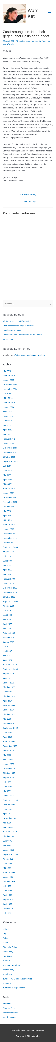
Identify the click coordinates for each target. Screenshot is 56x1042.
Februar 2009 (9, 579)
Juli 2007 (7, 646)
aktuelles (7, 929)
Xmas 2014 (8, 339)
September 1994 (10, 854)
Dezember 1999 (10, 768)
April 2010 (7, 515)
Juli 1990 (7, 913)
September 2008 (10, 601)
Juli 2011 (7, 466)
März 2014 (8, 398)
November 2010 (10, 502)
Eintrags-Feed (9, 1008)
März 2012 (8, 434)
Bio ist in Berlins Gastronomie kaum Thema (22, 334)
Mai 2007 (7, 655)
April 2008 (7, 624)
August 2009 (8, 551)
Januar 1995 (8, 850)
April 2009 (7, 570)
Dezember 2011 (10, 448)
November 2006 (10, 665)
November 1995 (10, 832)
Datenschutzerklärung (21, 1030)
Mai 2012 (7, 425)
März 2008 (8, 628)
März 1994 (8, 868)
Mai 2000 (7, 755)
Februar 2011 (9, 488)
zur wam (47, 41)
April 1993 (7, 895)
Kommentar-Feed (10, 1012)
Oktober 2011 (9, 457)
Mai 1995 (7, 845)
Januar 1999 (8, 795)
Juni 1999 (7, 786)
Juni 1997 (7, 809)
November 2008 (10, 592)
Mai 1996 (7, 823)
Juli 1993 (7, 886)
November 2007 (10, 637)
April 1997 (7, 813)
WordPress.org (9, 1017)
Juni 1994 (7, 863)
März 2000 (8, 759)
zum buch (7, 974)
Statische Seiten (10, 947)
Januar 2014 (8, 407)
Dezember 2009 (10, 533)
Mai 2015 (7, 371)
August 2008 (8, 606)
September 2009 (10, 547)
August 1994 (8, 859)
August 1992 (8, 899)
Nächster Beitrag (28, 201)
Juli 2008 (7, 610)
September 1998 (10, 800)
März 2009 (8, 574)
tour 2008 (7, 956)
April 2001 (7, 737)
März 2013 (8, 411)
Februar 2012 (9, 439)
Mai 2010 (7, 511)
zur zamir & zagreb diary (14, 988)
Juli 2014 (7, 393)
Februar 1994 (9, 872)
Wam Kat (33, 13)
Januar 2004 (8, 710)
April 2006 (7, 678)
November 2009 (10, 538)
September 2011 (10, 461)
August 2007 (8, 642)
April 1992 (7, 904)
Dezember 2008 (10, 588)
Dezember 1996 (10, 818)
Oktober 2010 (9, 506)
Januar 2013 (8, 416)
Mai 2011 (7, 475)
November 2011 (10, 452)
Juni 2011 (7, 470)
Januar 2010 (8, 529)
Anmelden (7, 1003)
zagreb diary (8, 969)
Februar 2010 (9, 524)
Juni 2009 (7, 561)
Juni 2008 (7, 615)
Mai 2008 (7, 619)
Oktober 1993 (9, 881)
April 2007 (7, 660)
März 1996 (8, 827)
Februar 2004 (9, 705)
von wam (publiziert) (12, 965)
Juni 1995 (7, 841)
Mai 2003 (7, 719)
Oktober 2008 (9, 597)
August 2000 (8, 750)
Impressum (40, 1030)
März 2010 (8, 520)
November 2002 (10, 723)
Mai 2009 (7, 565)
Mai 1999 (7, 791)
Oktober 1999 (9, 773)
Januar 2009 (8, 583)
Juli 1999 (7, 782)
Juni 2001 (7, 732)
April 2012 (7, 430)
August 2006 (8, 673)
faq (4, 933)
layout (5, 942)
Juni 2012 (7, 420)
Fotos (5, 938)
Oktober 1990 (9, 908)
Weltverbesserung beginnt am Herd (18, 325)
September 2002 (10, 728)
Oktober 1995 (9, 836)
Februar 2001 (9, 741)
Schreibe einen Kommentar (29, 41)
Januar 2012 (8, 443)
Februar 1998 (9, 805)
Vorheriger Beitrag (28, 194)
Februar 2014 (9, 402)
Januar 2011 (8, 493)
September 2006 (10, 669)
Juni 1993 (7, 890)
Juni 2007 (7, 651)
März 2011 (8, 484)
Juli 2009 (7, 556)
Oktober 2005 (9, 687)
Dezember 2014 (10, 384)
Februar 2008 (9, 633)
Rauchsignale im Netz (12, 330)
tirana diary (8, 951)
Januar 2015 (8, 380)
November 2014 (10, 389)
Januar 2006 (8, 683)
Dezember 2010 (10, 497)
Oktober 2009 (9, 542)
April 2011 (7, 479)
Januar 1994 (8, 877)
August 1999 (8, 777)
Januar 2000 (8, 764)
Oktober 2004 (9, 696)
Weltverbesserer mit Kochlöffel (17, 321)
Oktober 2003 (9, 714)
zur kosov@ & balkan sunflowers (17, 979)
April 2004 (7, 701)
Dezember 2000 (10, 746)
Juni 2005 (7, 692)
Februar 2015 (9, 375)
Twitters (6, 960)
